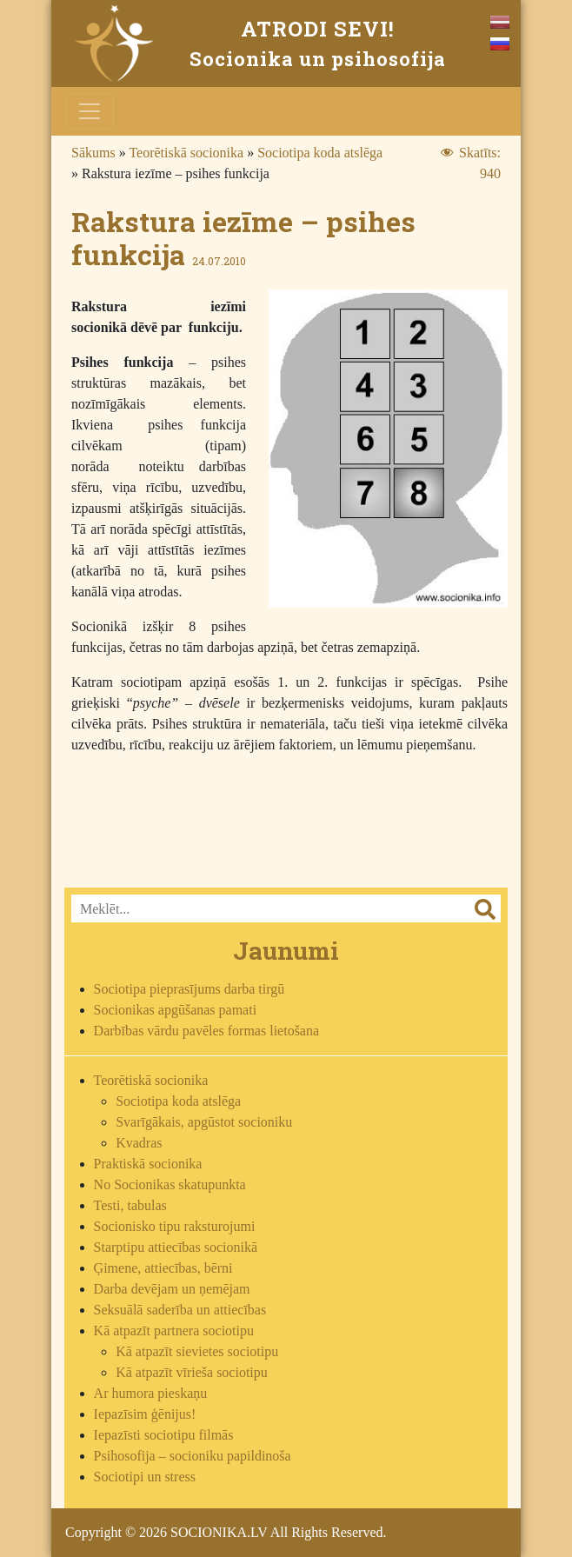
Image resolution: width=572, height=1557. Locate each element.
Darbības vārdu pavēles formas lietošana (206, 1030)
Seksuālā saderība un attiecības (180, 1309)
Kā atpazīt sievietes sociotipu (197, 1351)
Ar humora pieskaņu (151, 1393)
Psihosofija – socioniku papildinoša (192, 1455)
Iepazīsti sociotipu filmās (164, 1434)
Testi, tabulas (130, 1205)
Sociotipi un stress (145, 1476)
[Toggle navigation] (89, 111)
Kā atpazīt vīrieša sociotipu (192, 1372)
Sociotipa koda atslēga (319, 152)
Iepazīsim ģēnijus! (145, 1414)
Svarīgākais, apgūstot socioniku (204, 1122)
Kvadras (139, 1142)
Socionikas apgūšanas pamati (175, 1009)
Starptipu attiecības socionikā (175, 1247)
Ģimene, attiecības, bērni (163, 1268)
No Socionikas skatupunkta (170, 1184)
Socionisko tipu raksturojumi (175, 1226)
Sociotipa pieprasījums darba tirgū (189, 988)
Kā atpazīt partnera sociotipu (174, 1330)
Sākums (93, 152)
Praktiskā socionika (148, 1163)
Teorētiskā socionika (186, 152)
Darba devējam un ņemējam (172, 1288)
